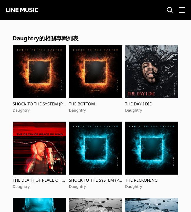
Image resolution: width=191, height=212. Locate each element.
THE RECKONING (141, 180)
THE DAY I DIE (138, 103)
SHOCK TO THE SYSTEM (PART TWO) (39, 103)
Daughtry (21, 110)
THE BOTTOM (82, 103)
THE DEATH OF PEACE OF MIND (39, 180)
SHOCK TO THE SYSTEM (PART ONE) (95, 180)
